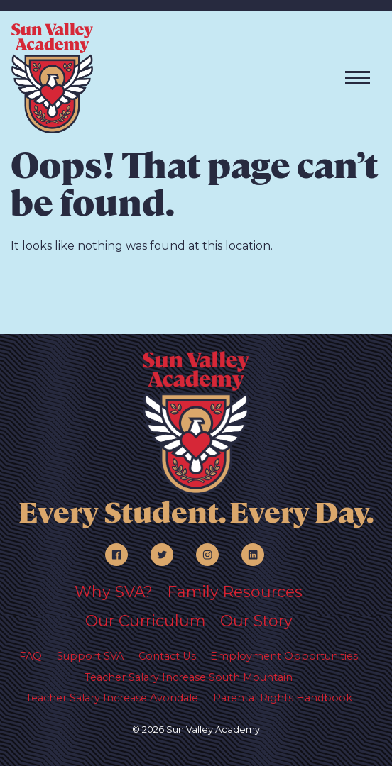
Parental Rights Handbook (282, 698)
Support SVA (90, 656)
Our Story (256, 620)
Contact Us (167, 656)
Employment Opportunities (284, 656)
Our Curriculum (145, 620)
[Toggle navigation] (357, 77)
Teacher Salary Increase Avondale (112, 698)
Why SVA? (114, 591)
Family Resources (235, 591)
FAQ (30, 656)
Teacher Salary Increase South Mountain (189, 677)
